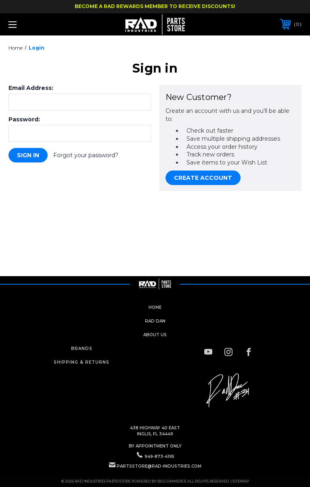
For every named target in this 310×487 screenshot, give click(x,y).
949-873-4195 (159, 456)
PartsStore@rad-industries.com (159, 466)
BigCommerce (171, 481)
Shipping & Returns (81, 362)
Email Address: (30, 88)
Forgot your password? (85, 155)
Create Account (203, 177)
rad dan (155, 321)
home (155, 307)
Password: (24, 119)
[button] (228, 390)
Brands (81, 348)
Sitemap (240, 481)
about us (155, 334)
